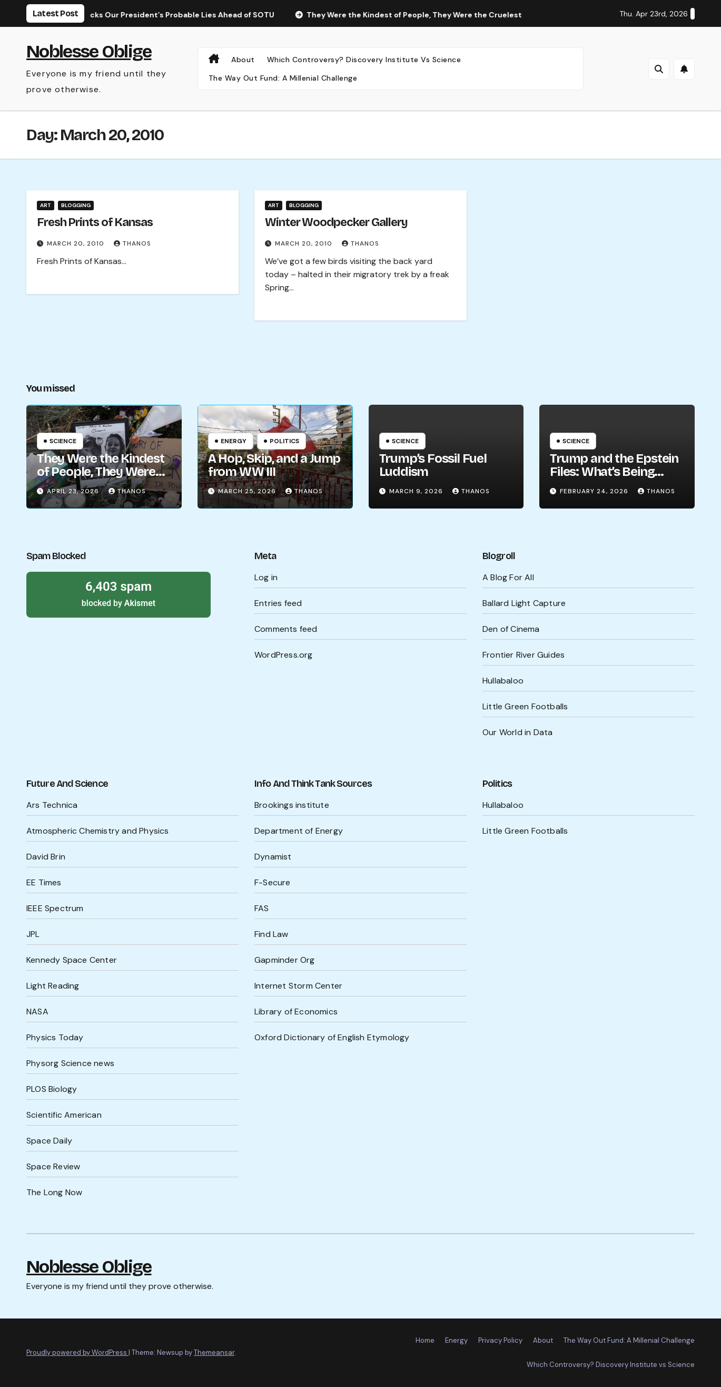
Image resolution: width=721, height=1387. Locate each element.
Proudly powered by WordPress (77, 1352)
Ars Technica (51, 804)
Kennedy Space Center (71, 959)
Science (63, 441)
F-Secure (272, 882)
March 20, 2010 (76, 243)
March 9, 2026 (417, 491)
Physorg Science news (70, 1063)
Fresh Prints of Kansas (95, 222)
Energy (233, 441)
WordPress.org (283, 654)
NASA (37, 1011)
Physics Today (55, 1037)
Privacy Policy (500, 1340)
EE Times (44, 882)
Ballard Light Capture (524, 603)
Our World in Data (517, 732)
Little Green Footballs (525, 706)
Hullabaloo (503, 680)
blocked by (118, 593)
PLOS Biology (51, 1089)
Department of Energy (298, 830)
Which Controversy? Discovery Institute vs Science (364, 59)
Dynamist (273, 856)
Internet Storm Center (298, 985)
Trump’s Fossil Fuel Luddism (433, 465)
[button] (658, 69)
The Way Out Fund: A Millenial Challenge (283, 78)
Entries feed (278, 603)
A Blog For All (508, 577)
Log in (266, 577)
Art (45, 205)
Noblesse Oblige (89, 51)
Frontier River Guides (523, 654)
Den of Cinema (511, 628)
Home (425, 1340)
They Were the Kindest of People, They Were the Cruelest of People (100, 471)
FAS (261, 908)
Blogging (76, 205)
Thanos (132, 243)
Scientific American (64, 1114)
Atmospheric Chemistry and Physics (97, 830)
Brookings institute (291, 804)
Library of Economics (296, 1011)
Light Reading (53, 985)
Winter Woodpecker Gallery (336, 222)
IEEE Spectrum (55, 908)
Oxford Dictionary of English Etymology (332, 1037)
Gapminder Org (284, 959)
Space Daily (49, 1140)
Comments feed (286, 628)
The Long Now (54, 1192)
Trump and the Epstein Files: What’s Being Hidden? (614, 471)
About (243, 59)
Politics (284, 441)
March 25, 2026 (248, 491)
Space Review (53, 1166)
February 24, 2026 (595, 491)
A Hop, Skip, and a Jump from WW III (274, 465)
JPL (33, 934)
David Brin (45, 856)
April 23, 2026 (74, 491)
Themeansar (214, 1352)
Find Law (271, 934)
